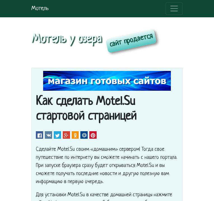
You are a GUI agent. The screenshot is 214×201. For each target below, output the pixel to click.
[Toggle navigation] (174, 9)
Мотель (40, 8)
